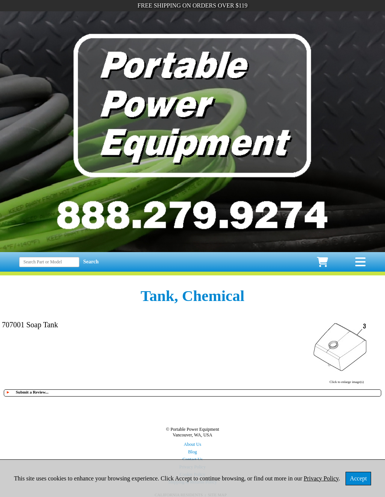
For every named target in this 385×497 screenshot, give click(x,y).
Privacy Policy (321, 478)
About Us (192, 444)
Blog (192, 451)
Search (91, 261)
